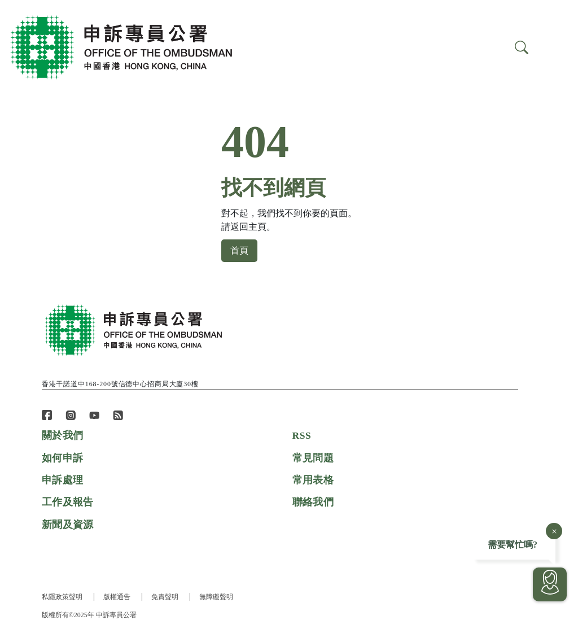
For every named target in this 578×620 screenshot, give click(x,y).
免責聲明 (165, 597)
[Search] (554, 46)
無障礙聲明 (218, 597)
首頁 (239, 250)
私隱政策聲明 (62, 597)
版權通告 (117, 597)
